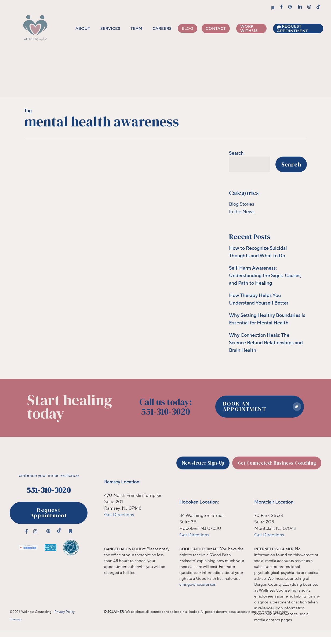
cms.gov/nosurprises (197, 584)
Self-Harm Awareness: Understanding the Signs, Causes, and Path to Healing (265, 275)
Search (236, 153)
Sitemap (15, 619)
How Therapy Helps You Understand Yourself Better (258, 299)
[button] (259, 407)
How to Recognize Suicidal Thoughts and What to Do (258, 251)
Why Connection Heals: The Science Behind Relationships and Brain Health (266, 342)
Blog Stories (241, 204)
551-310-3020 (48, 490)
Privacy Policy (64, 612)
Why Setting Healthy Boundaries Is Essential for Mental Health (267, 318)
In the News (241, 211)
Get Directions (119, 514)
